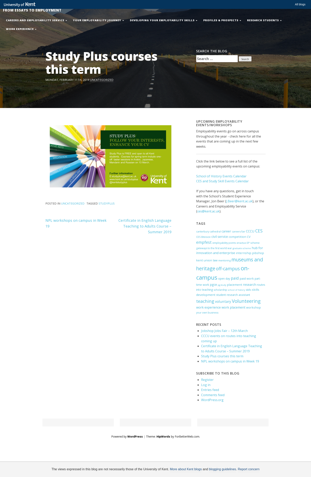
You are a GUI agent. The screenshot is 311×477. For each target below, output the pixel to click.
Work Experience (21, 29)
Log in (205, 385)
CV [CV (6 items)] (249, 237)
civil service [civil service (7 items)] (219, 236)
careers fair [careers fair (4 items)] (238, 231)
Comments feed (213, 395)
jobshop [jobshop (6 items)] (258, 253)
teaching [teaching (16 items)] (205, 301)
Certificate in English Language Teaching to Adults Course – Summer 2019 (144, 226)
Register (207, 380)
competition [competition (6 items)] (237, 237)
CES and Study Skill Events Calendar (222, 181)
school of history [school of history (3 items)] (236, 290)
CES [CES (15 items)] (259, 231)
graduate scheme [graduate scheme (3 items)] (242, 248)
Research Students (264, 20)
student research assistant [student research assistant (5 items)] (233, 295)
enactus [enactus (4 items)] (241, 243)
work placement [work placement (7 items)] (233, 307)
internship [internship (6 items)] (243, 253)
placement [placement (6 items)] (234, 285)
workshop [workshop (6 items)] (253, 307)
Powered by (127, 436)
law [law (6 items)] (215, 260)
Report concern (248, 469)
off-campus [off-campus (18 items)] (228, 269)
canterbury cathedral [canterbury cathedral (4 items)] (208, 231)
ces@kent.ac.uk (208, 211)
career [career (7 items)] (226, 231)
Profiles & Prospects (222, 20)
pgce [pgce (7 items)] (213, 284)
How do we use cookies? (185, 470)
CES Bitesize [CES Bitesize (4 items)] (203, 237)
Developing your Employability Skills (163, 20)
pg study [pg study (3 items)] (222, 285)
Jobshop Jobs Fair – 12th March (224, 331)
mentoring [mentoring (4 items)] (224, 260)
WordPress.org (212, 400)
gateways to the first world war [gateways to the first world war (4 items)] (214, 248)
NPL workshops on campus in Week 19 (230, 361)
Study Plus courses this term (222, 356)
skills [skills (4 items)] (248, 290)
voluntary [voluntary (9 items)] (223, 301)
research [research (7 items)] (249, 284)
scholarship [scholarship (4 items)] (220, 290)
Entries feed (210, 390)
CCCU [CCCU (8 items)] (250, 231)
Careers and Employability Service (36, 20)
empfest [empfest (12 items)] (204, 242)
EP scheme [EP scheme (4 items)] (253, 243)
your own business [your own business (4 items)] (207, 312)
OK (220, 470)
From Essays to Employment (32, 10)
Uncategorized (101, 80)
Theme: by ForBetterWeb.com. (173, 436)
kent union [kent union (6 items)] (204, 260)
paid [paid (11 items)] (235, 278)
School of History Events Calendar (221, 176)
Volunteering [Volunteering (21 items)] (246, 301)
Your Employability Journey (98, 20)
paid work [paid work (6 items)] (247, 278)
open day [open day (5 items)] (224, 278)
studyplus (107, 203)
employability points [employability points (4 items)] (224, 243)
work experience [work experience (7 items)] (208, 307)
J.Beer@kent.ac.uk (239, 201)
